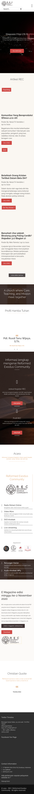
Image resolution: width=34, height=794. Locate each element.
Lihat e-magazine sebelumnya (13, 626)
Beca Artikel (7, 143)
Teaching (6, 90)
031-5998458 (6, 769)
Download (7, 632)
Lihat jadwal (17, 403)
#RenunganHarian (6, 726)
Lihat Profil (17, 432)
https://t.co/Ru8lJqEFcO (8, 728)
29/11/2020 (5, 124)
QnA (4, 150)
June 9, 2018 (5, 732)
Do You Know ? (9, 208)
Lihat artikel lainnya (17, 275)
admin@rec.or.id (7, 771)
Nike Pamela (14, 242)
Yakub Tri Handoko (16, 122)
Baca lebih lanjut (17, 51)
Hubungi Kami (5, 781)
